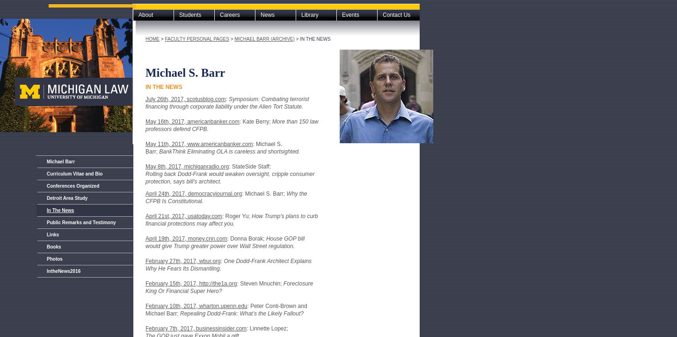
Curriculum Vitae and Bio (74, 173)
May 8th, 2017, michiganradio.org (187, 166)
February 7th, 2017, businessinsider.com (196, 328)
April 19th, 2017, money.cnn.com (186, 238)
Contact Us (396, 15)
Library (310, 15)
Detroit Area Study (67, 198)
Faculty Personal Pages (197, 39)
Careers (230, 15)
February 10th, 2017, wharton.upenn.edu (197, 306)
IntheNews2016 (63, 271)
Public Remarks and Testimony (81, 222)
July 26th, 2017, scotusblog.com (186, 99)
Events (350, 15)
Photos (55, 259)
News (268, 15)
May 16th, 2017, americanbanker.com (193, 121)
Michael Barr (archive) (264, 39)
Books (54, 246)
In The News (60, 210)
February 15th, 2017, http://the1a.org (191, 283)
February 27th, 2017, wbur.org (183, 261)
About (145, 15)
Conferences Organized (73, 186)
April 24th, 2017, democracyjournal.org (194, 193)
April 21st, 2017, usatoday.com (184, 216)
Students (190, 15)
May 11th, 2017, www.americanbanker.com (199, 144)
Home (153, 39)
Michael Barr (61, 161)
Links (53, 234)
